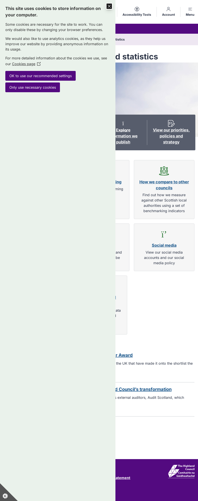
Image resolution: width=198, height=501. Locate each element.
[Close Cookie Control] (109, 6)
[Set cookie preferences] (9, 492)
